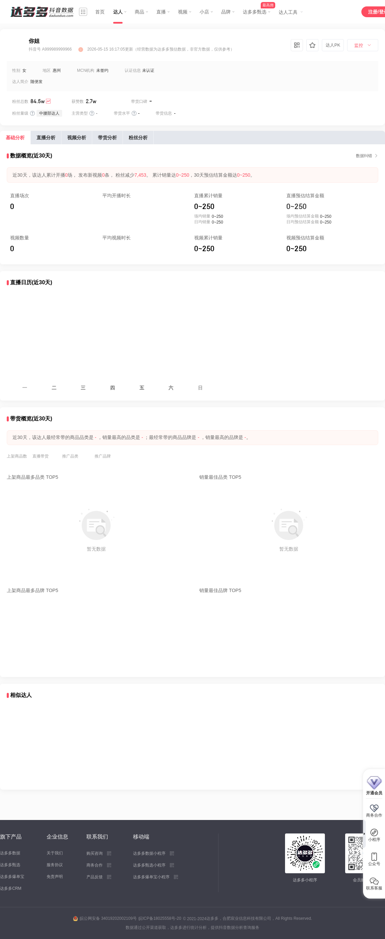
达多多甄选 (10, 864)
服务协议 (55, 864)
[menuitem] (363, 45)
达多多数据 (10, 853)
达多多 (212, 918)
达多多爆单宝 (12, 876)
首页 (100, 11)
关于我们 (55, 853)
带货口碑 (139, 101)
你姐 (34, 41)
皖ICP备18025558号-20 (159, 918)
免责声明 (55, 876)
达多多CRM (10, 888)
